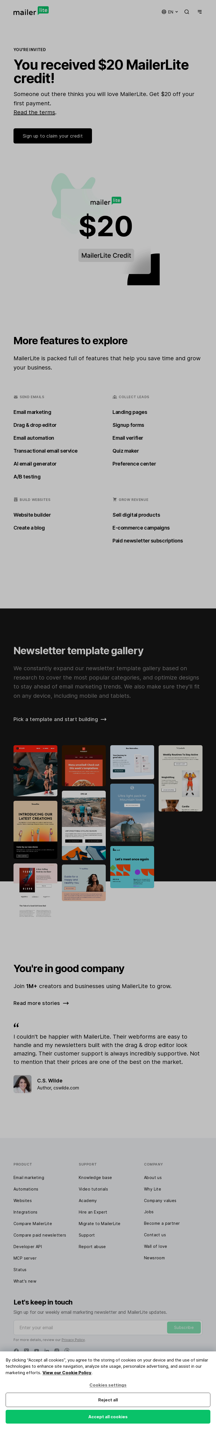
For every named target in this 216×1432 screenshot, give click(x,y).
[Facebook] (16, 1351)
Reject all (108, 1400)
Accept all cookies (108, 1416)
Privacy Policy (73, 1340)
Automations (26, 1189)
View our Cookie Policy (66, 1372)
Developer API (28, 1246)
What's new (25, 1281)
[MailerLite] (31, 10)
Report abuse (92, 1246)
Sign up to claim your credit (53, 136)
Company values (160, 1200)
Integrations (26, 1212)
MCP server (25, 1258)
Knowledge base (95, 1177)
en (170, 11)
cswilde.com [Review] (66, 1088)
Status (20, 1269)
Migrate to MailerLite (99, 1223)
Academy (88, 1200)
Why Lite (152, 1189)
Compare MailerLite (33, 1223)
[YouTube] (36, 1351)
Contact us (155, 1234)
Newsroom (154, 1257)
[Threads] (67, 1351)
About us (153, 1177)
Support (87, 1235)
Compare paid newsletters (40, 1235)
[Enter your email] (108, 1327)
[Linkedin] (47, 1351)
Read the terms (34, 112)
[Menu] (198, 12)
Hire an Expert (93, 1212)
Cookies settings (108, 1385)
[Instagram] (57, 1351)
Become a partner (162, 1223)
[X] (26, 1351)
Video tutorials (93, 1189)
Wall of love (155, 1246)
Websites (23, 1200)
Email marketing (29, 1177)
